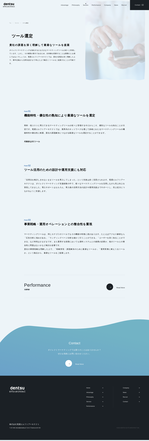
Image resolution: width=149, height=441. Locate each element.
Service (85, 5)
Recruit (124, 5)
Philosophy (76, 5)
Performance (96, 5)
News (116, 5)
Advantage (64, 5)
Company (107, 5)
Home (88, 389)
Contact (137, 5)
